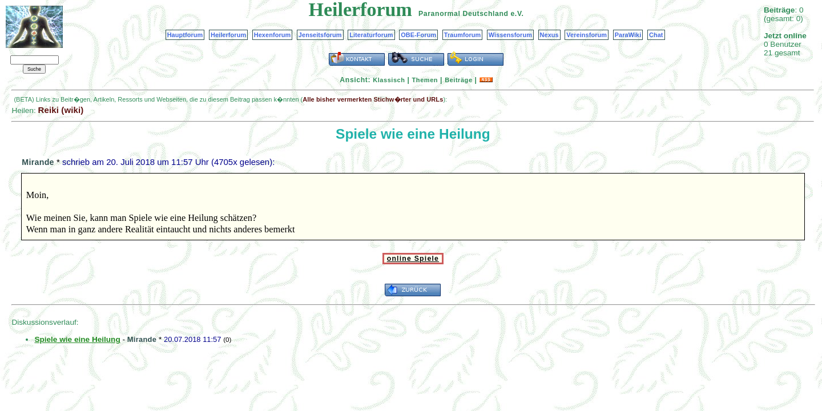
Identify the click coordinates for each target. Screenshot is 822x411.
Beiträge (458, 79)
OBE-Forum (418, 34)
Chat (656, 34)
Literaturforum (371, 34)
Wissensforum (510, 34)
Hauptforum (185, 34)
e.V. (516, 14)
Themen (425, 79)
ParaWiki (628, 34)
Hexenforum (272, 34)
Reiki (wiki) (60, 110)
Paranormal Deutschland (463, 14)
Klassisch (389, 79)
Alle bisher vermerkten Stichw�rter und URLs (373, 99)
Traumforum (462, 34)
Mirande (38, 162)
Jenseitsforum (320, 34)
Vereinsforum (586, 34)
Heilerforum (228, 34)
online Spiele (413, 259)
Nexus (549, 34)
